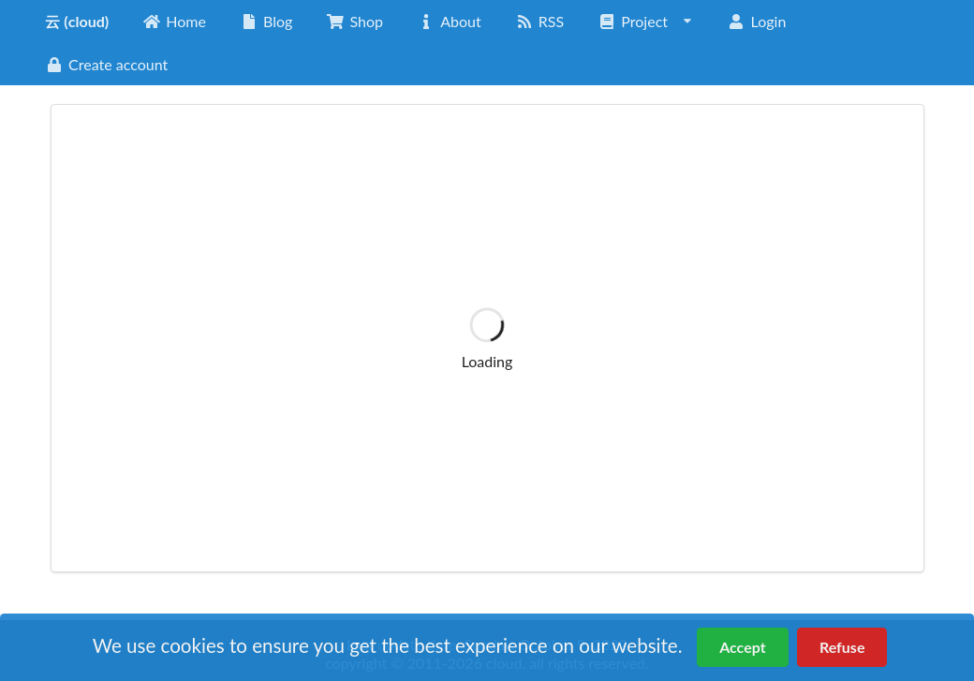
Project (646, 21)
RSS (539, 21)
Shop (355, 21)
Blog (266, 21)
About (449, 21)
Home (174, 21)
